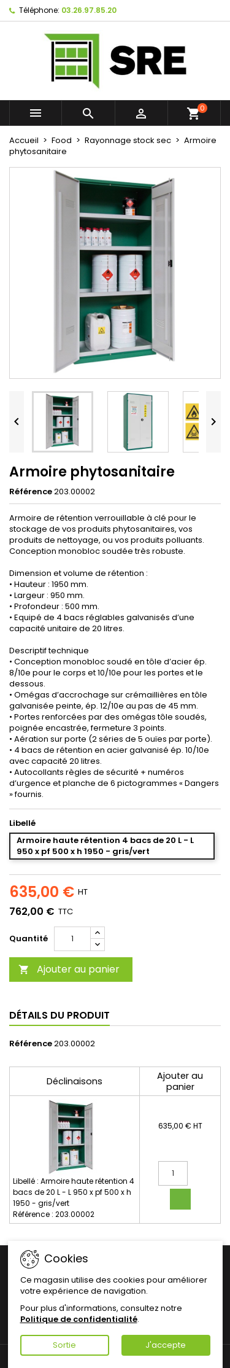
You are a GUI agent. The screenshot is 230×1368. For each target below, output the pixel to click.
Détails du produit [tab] (59, 1015)
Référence (30, 491)
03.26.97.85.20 (89, 10)
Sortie (64, 1345)
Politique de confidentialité (78, 1319)
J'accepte (165, 1345)
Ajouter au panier (69, 969)
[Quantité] (72, 939)
